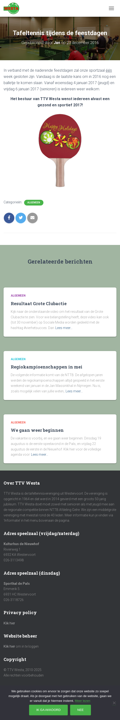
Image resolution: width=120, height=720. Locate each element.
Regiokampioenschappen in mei (46, 367)
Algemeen (33, 202)
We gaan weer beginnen (37, 430)
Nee (80, 710)
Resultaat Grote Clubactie (39, 303)
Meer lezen (82, 701)
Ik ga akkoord (48, 710)
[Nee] (114, 702)
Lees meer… (64, 328)
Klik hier (9, 623)
